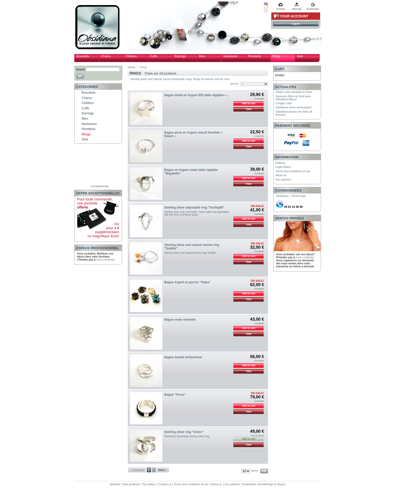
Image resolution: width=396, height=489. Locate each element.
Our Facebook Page (100, 186)
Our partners (283, 179)
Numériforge (265, 484)
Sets (300, 56)
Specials (115, 484)
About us (281, 175)
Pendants (254, 56)
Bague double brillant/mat (183, 357)
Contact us (164, 484)
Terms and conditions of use (293, 171)
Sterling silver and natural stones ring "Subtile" (190, 252)
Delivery (281, 162)
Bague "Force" (175, 394)
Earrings (180, 56)
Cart (280, 69)
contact (280, 8)
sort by (234, 83)
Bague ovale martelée (180, 319)
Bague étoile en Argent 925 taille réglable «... (196, 95)
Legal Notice (283, 166)
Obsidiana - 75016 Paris (291, 195)
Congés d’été (284, 103)
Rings (276, 56)
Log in (296, 23)
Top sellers (149, 484)
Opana (281, 484)
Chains (105, 56)
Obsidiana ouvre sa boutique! (294, 107)
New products (131, 484)
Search (80, 69)
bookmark (313, 8)
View (249, 109)
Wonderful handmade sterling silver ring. (187, 436)
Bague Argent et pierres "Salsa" (187, 282)
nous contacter (105, 259)
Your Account (294, 16)
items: (255, 470)
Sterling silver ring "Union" (184, 432)
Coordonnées (288, 190)
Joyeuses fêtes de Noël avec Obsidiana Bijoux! (293, 98)
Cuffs (153, 56)
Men (202, 56)
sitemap (297, 8)
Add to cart (248, 103)
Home (131, 67)
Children (131, 56)
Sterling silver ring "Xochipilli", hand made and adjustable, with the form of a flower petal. (197, 213)
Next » (162, 469)
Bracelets (83, 56)
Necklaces (230, 56)
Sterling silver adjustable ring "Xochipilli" (194, 207)
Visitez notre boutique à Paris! (294, 91)
